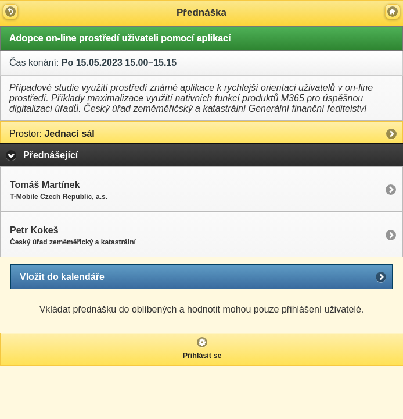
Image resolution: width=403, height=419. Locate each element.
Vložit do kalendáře (62, 277)
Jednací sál (52, 134)
